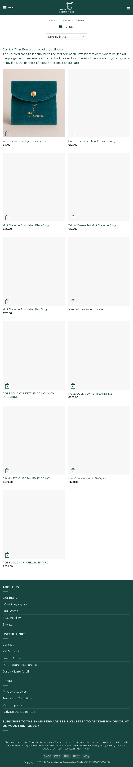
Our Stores (10, 611)
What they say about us (19, 604)
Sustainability (12, 617)
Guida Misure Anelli (16, 671)
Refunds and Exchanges (20, 664)
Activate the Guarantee (19, 711)
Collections (64, 20)
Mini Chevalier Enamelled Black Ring (26, 225)
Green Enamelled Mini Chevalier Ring (91, 141)
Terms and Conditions (18, 698)
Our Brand (10, 597)
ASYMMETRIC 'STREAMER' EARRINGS (27, 478)
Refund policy (12, 705)
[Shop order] (66, 36)
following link (97, 745)
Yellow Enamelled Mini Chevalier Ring (92, 225)
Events (7, 624)
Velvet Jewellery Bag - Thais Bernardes (27, 141)
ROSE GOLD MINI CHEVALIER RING (25, 562)
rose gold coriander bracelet (86, 309)
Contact (8, 644)
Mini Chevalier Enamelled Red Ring (25, 309)
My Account (11, 651)
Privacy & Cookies (14, 691)
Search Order (12, 658)
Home (52, 20)
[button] (9, 7)
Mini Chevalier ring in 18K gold (87, 478)
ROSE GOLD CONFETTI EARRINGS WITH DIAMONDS (29, 395)
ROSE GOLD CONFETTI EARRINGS (90, 393)
